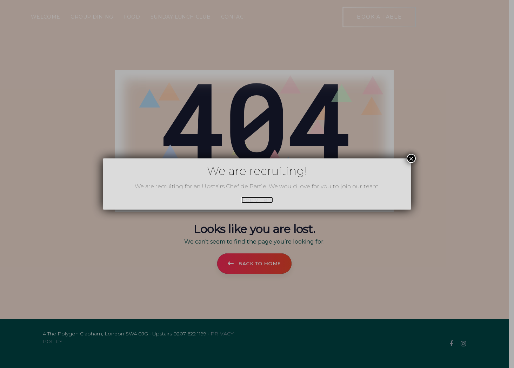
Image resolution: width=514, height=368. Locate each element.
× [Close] (411, 158)
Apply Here (257, 200)
